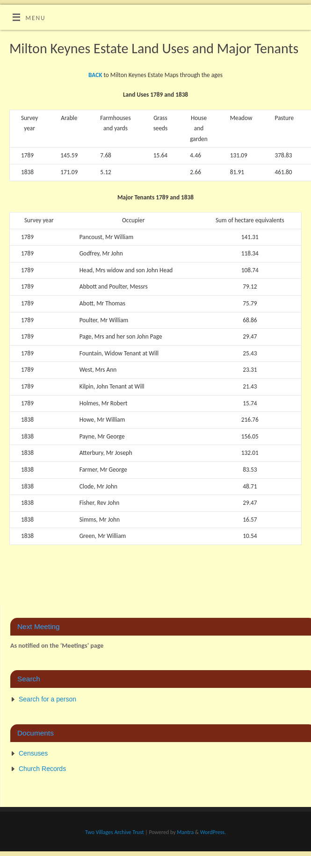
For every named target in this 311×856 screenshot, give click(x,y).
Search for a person (47, 699)
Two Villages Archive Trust (114, 832)
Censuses (33, 753)
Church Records (42, 768)
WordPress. (213, 832)
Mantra (185, 832)
